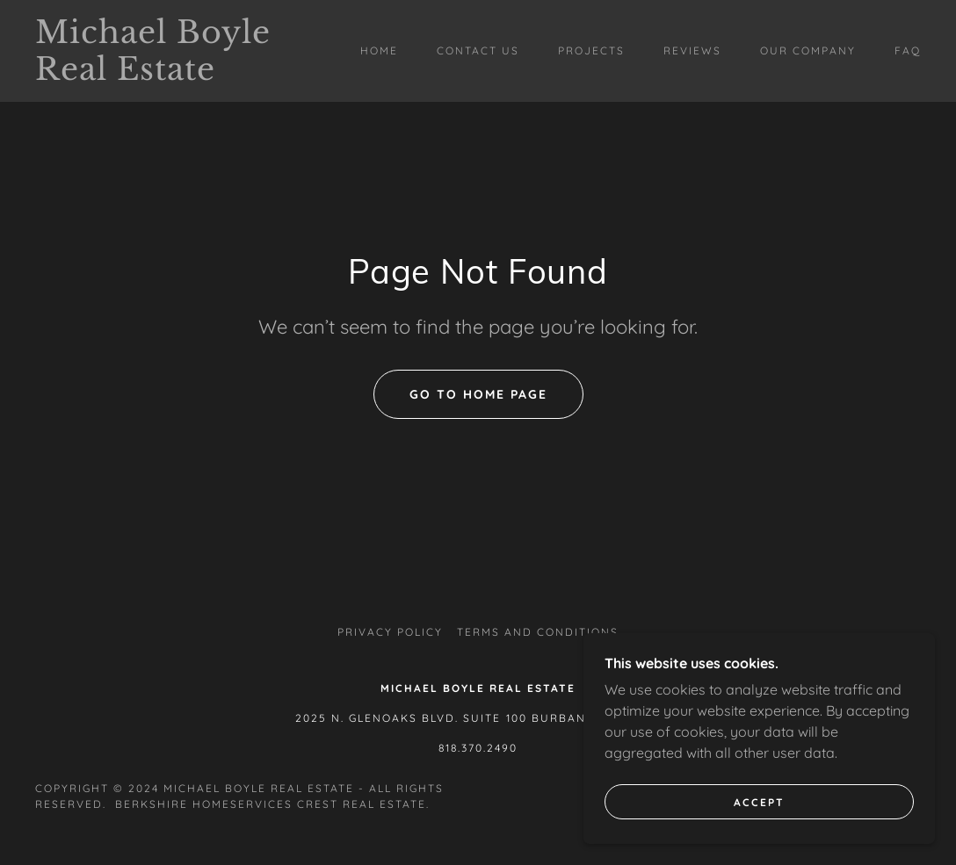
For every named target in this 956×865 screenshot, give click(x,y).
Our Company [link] (808, 50)
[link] (153, 74)
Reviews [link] (692, 50)
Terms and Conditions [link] (538, 631)
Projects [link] (591, 50)
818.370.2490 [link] (478, 747)
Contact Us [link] (478, 50)
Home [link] (379, 50)
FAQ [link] (907, 50)
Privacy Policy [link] (390, 631)
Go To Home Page (478, 394)
